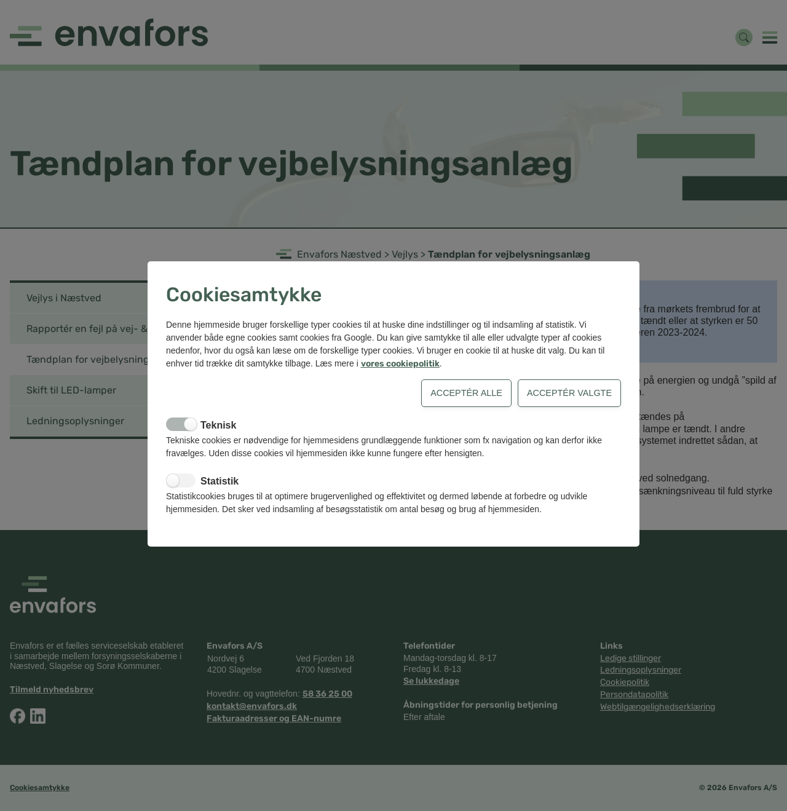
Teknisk (218, 425)
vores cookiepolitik (400, 363)
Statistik (219, 481)
